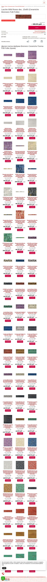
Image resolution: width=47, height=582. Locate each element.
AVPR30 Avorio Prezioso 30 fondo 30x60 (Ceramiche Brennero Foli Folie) (20, 85)
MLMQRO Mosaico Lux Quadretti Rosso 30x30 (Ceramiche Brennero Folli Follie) (32, 472)
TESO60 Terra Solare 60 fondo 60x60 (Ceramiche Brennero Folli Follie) (32, 540)
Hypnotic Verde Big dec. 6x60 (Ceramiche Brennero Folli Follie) (20, 244)
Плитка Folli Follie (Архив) (19, 6)
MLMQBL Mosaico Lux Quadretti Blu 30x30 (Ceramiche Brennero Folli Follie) (32, 449)
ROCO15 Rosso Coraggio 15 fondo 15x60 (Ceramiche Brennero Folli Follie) (8, 518)
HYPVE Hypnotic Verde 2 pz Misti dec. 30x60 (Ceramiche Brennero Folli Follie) (8, 245)
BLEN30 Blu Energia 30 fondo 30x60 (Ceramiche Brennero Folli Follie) (20, 107)
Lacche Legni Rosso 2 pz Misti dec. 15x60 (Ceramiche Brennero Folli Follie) (8, 358)
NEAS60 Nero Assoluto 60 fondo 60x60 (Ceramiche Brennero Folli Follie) (8, 426)
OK (4, 568)
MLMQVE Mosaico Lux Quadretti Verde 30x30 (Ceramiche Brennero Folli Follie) (20, 495)
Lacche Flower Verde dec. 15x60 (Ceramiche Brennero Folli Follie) (8, 313)
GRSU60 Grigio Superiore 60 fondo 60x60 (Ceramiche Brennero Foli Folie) (32, 130)
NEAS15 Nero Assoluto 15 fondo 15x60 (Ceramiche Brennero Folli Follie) (32, 495)
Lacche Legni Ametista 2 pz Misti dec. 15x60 (20, 313)
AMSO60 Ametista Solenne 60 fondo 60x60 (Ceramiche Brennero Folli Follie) (32, 62)
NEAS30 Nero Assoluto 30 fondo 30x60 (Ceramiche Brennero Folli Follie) (32, 403)
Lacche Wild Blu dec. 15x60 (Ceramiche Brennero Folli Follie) (32, 381)
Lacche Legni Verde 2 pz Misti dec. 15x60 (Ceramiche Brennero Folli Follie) (32, 358)
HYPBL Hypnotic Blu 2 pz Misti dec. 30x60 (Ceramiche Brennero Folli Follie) (20, 176)
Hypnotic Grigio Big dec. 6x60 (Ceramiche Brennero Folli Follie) (20, 198)
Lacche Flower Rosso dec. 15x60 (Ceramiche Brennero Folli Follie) (20, 290)
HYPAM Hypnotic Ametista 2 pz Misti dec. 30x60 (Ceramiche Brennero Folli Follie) (8, 153)
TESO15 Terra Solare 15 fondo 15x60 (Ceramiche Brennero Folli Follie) (8, 540)
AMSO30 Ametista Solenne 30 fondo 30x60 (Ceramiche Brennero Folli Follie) (20, 62)
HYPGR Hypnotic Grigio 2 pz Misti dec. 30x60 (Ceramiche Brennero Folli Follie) (8, 199)
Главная (2, 6)
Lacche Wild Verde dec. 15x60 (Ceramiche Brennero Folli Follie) (32, 425)
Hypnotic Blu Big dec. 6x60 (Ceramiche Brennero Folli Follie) (32, 175)
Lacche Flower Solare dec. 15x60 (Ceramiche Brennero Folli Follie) (32, 290)
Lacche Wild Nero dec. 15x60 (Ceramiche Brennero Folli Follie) (20, 402)
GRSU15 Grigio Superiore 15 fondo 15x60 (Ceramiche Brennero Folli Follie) (7, 130)
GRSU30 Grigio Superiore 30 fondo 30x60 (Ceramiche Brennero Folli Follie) (20, 130)
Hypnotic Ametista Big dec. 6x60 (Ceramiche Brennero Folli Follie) (20, 152)
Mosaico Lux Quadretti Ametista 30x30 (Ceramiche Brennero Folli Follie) (8, 449)
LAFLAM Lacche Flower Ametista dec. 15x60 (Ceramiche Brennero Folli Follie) (32, 245)
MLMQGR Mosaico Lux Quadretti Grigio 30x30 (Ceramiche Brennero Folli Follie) (8, 472)
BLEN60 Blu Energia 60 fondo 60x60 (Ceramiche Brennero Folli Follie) (32, 107)
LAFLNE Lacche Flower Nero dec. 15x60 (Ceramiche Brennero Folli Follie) (8, 291)
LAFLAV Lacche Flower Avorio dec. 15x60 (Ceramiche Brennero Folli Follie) (8, 268)
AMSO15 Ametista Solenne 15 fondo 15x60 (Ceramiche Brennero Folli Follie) (8, 62)
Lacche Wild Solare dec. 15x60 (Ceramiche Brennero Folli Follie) (20, 425)
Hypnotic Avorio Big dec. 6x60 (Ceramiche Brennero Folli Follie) (8, 175)
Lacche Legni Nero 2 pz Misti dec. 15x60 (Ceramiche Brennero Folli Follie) (32, 335)
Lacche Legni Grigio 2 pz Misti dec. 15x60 (20, 334)
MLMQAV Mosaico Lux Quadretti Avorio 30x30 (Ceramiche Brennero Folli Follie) (20, 449)
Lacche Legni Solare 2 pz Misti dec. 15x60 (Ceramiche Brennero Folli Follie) (20, 358)
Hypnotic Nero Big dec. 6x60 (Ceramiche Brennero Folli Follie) (8, 221)
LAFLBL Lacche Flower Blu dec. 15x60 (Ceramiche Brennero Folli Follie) (20, 268)
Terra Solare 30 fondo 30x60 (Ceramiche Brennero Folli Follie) (20, 540)
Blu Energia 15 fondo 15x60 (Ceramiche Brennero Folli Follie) (7, 107)
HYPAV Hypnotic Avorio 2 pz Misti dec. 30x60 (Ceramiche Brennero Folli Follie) (32, 153)
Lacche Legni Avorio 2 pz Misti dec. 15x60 (32, 313)
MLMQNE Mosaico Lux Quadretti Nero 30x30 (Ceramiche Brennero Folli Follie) (20, 472)
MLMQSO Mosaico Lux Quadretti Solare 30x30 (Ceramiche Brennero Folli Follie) (8, 495)
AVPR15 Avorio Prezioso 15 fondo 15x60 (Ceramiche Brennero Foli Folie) (8, 85)
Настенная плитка (11, 6)
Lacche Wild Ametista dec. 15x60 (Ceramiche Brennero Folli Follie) (8, 381)
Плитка (6, 6)
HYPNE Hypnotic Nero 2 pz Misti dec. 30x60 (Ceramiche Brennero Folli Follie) (32, 199)
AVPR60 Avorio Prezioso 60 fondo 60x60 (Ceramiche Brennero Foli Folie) (32, 85)
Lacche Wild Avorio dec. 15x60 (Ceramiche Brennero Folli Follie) (20, 381)
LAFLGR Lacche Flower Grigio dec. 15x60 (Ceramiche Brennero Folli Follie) (32, 268)
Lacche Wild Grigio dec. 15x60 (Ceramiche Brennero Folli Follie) (8, 402)
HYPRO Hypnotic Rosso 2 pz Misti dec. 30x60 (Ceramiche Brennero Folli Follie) (20, 222)
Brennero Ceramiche (37, 32)
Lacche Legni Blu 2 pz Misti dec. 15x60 (8, 334)
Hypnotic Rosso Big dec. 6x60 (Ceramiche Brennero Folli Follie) (32, 221)
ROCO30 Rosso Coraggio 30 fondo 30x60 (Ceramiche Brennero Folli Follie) (20, 518)
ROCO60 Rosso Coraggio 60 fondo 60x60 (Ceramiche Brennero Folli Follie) (32, 518)
